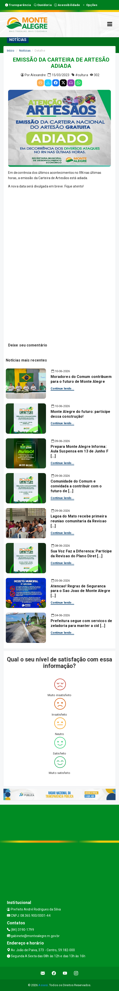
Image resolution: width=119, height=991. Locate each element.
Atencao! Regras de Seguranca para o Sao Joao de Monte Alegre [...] (80, 591)
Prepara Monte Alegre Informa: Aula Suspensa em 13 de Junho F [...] (79, 451)
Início (10, 50)
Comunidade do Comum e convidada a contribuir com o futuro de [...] (76, 486)
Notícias (25, 50)
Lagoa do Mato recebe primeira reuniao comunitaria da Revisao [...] (79, 521)
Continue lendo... (62, 388)
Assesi (43, 985)
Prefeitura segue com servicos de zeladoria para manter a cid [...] (81, 623)
